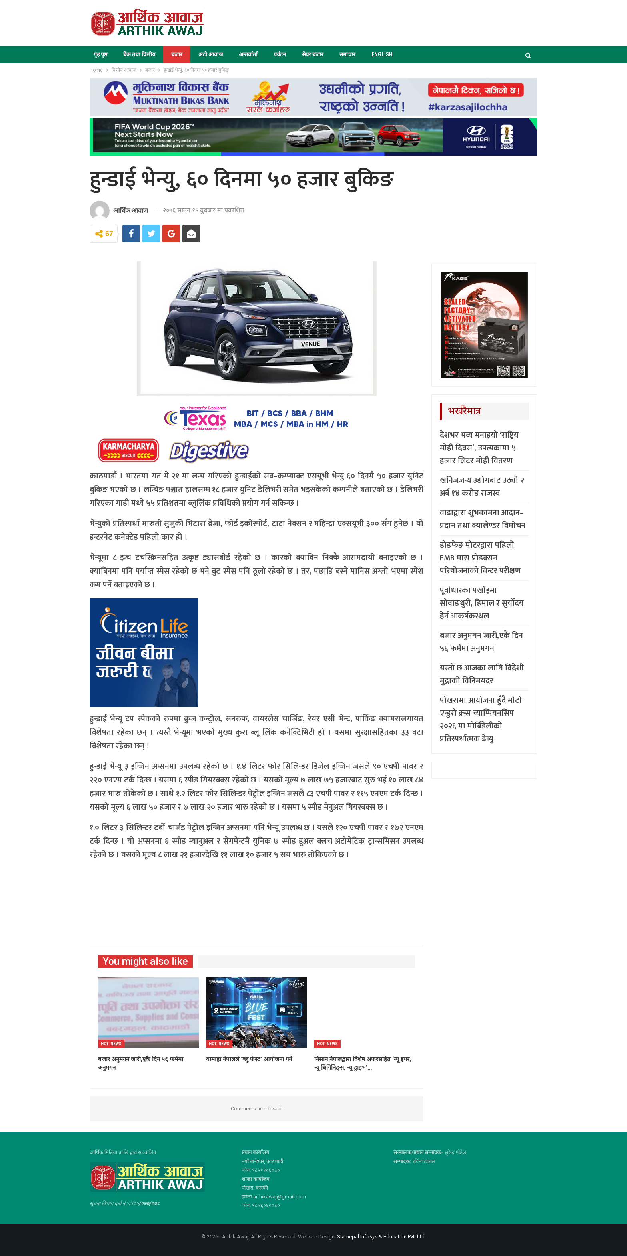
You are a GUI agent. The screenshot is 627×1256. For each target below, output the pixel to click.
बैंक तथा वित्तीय (139, 54)
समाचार (347, 54)
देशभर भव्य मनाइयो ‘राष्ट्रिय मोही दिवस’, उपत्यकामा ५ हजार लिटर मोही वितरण (479, 448)
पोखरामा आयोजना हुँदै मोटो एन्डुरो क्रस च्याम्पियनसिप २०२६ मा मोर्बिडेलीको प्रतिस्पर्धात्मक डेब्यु (481, 720)
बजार (176, 54)
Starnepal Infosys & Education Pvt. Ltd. (381, 1237)
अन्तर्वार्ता (248, 54)
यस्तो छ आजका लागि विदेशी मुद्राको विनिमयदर (482, 674)
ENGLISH (382, 54)
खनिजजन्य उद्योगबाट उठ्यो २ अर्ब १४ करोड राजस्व (482, 487)
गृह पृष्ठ (100, 54)
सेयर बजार (312, 54)
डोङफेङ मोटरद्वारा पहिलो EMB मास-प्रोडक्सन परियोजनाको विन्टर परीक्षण (480, 558)
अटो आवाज (210, 54)
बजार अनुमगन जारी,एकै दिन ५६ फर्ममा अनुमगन (481, 642)
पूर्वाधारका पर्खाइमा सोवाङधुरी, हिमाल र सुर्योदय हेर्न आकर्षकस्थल (482, 603)
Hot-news (111, 1043)
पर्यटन (280, 54)
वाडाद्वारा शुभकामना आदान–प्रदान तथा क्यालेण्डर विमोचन (482, 519)
